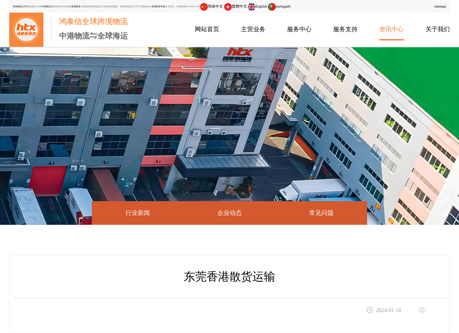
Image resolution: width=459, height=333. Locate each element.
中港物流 (45, 6)
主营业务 (253, 29)
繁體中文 (235, 6)
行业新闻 (137, 213)
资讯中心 (391, 29)
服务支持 (345, 29)
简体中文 (211, 6)
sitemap (440, 6)
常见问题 (321, 213)
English (257, 6)
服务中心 (299, 29)
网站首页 (207, 29)
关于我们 (437, 29)
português (279, 6)
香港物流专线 (158, 6)
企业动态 (229, 213)
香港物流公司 (20, 6)
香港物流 (75, 6)
